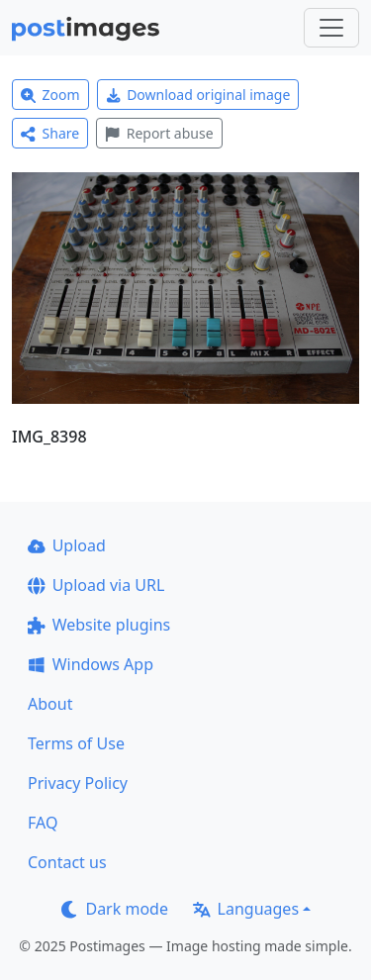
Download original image (198, 94)
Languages (246, 909)
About (50, 704)
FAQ (42, 822)
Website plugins (99, 625)
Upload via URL (96, 585)
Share (50, 133)
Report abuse (159, 133)
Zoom (50, 94)
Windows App (90, 664)
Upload (67, 545)
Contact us (67, 862)
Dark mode (114, 909)
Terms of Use (76, 743)
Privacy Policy (78, 783)
